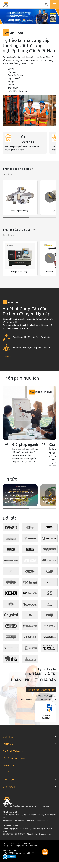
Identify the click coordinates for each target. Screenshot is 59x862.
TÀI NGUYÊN (8, 765)
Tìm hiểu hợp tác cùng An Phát (41, 690)
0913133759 (20, 834)
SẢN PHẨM (8, 744)
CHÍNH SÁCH (9, 787)
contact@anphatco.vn (38, 820)
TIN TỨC (6, 772)
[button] (20, 20)
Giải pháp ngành (25, 444)
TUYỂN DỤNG (9, 780)
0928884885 (8, 820)
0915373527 (8, 834)
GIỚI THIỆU (8, 737)
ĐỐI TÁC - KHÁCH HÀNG (14, 758)
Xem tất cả (8, 174)
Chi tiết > (7, 356)
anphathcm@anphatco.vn (40, 834)
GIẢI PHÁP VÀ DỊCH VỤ (13, 751)
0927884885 (20, 820)
